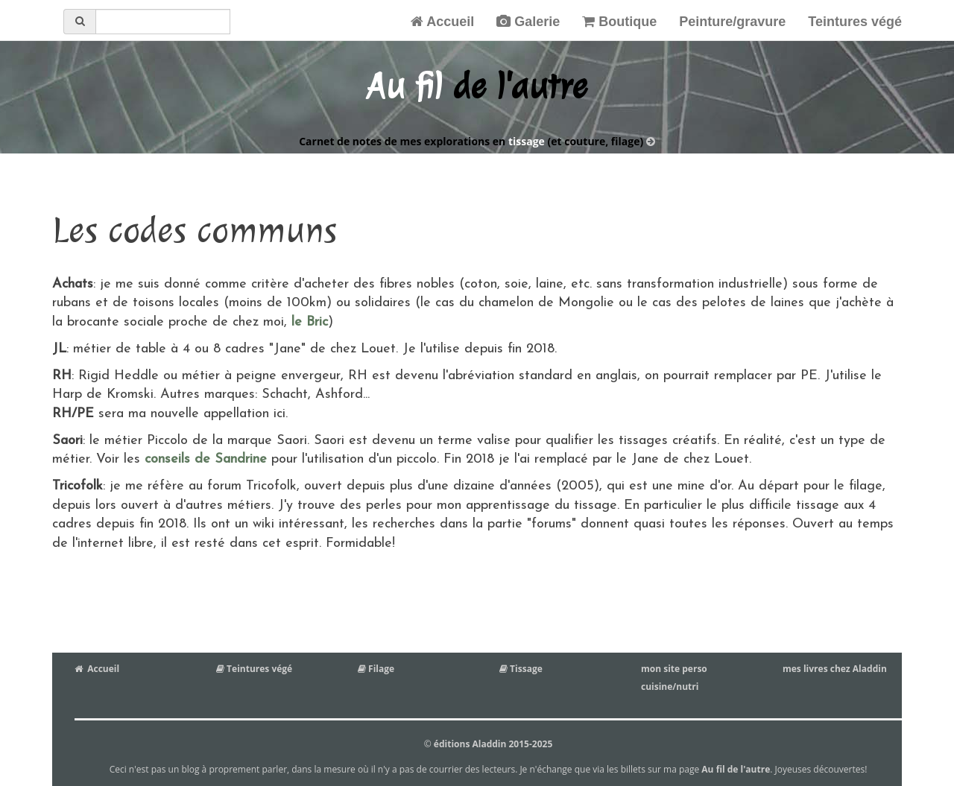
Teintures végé (855, 21)
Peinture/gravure (732, 21)
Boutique (619, 21)
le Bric (307, 322)
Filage (376, 668)
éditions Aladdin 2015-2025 (493, 744)
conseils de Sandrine (206, 459)
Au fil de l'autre (735, 769)
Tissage (521, 668)
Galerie (528, 21)
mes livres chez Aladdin (835, 668)
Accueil (442, 21)
